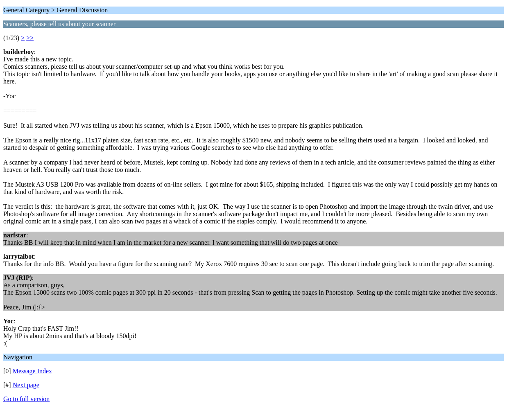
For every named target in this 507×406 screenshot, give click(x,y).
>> (30, 37)
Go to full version (26, 398)
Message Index (32, 371)
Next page (26, 384)
